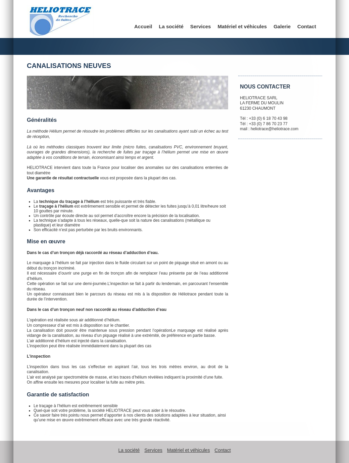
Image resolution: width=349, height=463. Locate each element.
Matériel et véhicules (242, 26)
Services (200, 26)
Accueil (143, 26)
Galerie (282, 26)
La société (171, 26)
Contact (306, 26)
